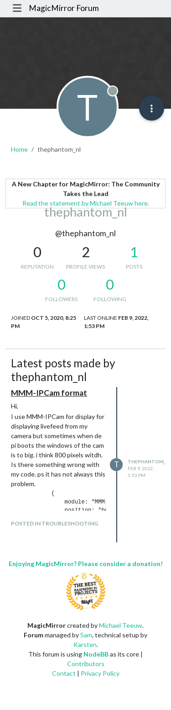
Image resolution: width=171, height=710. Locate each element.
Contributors (85, 664)
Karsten (85, 644)
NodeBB (96, 654)
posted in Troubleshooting (54, 523)
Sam (86, 635)
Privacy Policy (100, 673)
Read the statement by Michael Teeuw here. (85, 203)
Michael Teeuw (120, 625)
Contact (64, 673)
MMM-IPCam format (49, 392)
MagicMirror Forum (64, 8)
